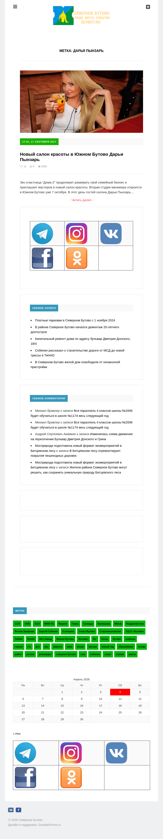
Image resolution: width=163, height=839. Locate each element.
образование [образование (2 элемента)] (125, 644)
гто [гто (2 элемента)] (29, 644)
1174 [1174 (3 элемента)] (17, 621)
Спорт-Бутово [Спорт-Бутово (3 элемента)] (87, 629)
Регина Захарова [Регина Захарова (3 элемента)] (24, 629)
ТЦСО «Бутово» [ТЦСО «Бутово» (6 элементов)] (135, 629)
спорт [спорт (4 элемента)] (107, 652)
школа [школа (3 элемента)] (132, 652)
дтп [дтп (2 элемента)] (38, 644)
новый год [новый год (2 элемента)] (107, 644)
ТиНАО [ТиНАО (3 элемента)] (18, 637)
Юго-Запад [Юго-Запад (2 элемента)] (45, 637)
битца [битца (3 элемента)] (104, 637)
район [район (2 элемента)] (18, 652)
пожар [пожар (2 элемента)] (141, 644)
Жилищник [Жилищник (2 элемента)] (103, 621)
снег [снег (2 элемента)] (82, 652)
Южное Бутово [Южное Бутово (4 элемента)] (65, 637)
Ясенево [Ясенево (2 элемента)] (83, 637)
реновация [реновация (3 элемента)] (45, 652)
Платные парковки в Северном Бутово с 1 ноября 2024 (76, 320)
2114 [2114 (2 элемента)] (36, 621)
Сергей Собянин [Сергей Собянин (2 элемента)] (48, 629)
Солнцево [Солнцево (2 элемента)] (68, 629)
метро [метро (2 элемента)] (80, 644)
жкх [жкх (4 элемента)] (46, 644)
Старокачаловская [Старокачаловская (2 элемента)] (110, 629)
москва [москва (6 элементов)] (93, 644)
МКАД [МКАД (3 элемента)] (118, 621)
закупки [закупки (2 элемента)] (57, 644)
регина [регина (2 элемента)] (30, 652)
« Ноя (16, 731)
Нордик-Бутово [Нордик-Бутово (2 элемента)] (135, 621)
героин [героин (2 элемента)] (19, 644)
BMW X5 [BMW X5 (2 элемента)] (49, 621)
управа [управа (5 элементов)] (120, 652)
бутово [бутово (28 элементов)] (117, 637)
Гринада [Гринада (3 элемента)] (88, 621)
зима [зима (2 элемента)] (69, 644)
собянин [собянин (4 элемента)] (95, 652)
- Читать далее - (82, 200)
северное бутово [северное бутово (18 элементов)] (66, 652)
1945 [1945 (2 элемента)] (27, 621)
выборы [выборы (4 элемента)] (130, 637)
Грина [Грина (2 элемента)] (75, 621)
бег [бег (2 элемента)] (95, 637)
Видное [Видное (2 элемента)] (62, 621)
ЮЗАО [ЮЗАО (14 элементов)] (31, 637)
